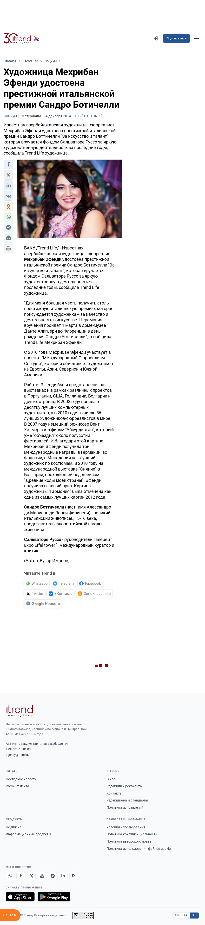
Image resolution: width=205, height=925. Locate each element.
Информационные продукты (28, 834)
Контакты (114, 793)
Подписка (13, 827)
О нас (110, 779)
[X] (31, 876)
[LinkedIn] (63, 876)
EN (177, 915)
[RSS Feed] (73, 876)
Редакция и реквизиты (124, 786)
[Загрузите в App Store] (20, 896)
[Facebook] (20, 876)
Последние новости (21, 779)
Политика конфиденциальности (131, 834)
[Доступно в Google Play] (54, 896)
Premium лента (17, 786)
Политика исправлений (125, 807)
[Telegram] (52, 876)
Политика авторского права (129, 841)
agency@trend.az (17, 755)
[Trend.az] (21, 38)
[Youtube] (42, 876)
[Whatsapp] (10, 876)
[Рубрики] (196, 38)
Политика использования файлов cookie (138, 849)
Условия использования (125, 827)
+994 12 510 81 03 (18, 749)
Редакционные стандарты (127, 800)
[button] (8, 164)
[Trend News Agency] (19, 711)
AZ (186, 915)
